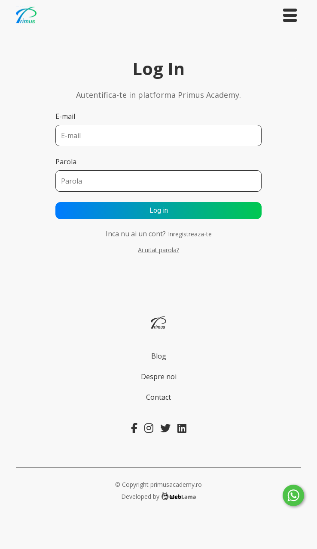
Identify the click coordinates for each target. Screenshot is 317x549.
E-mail (65, 116)
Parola (65, 161)
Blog (158, 356)
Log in (158, 210)
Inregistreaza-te (190, 234)
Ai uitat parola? (158, 250)
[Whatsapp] (293, 495)
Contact (158, 397)
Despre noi (159, 376)
